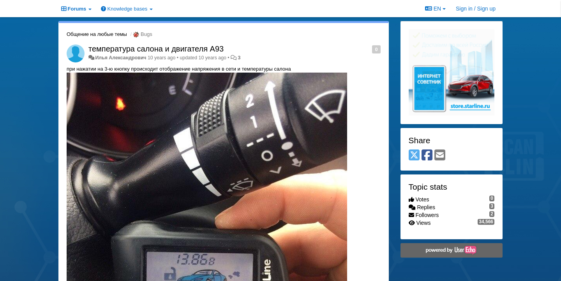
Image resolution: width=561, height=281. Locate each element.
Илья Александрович (120, 57)
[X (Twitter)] (414, 155)
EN (435, 8)
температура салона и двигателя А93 (156, 48)
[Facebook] (427, 155)
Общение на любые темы (97, 34)
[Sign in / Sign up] (476, 8)
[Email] (439, 155)
